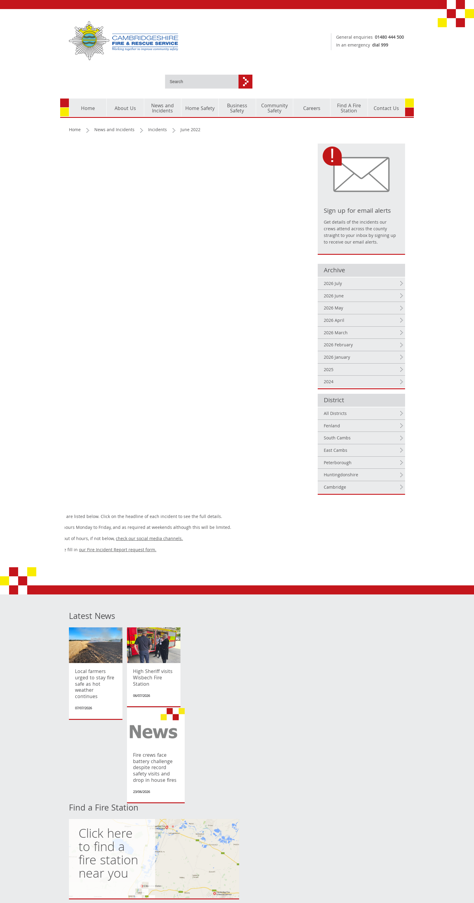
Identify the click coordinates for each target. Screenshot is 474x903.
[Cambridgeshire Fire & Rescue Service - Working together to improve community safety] (150, 40)
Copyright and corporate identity (87, 723)
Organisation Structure (207, 710)
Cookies (77, 735)
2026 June (344, 274)
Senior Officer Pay (202, 736)
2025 (338, 348)
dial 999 (377, 45)
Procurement (197, 718)
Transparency (209, 697)
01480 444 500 (386, 37)
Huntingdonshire (351, 453)
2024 (338, 360)
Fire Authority (140, 718)
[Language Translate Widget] (93, 761)
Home (75, 101)
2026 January (347, 336)
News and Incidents (115, 101)
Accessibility (81, 752)
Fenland (342, 404)
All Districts (345, 392)
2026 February (348, 324)
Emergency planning (147, 736)
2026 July (343, 262)
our (200, 165)
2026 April (344, 299)
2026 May (343, 287)
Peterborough (348, 441)
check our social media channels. (232, 153)
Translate (84, 775)
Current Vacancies (145, 727)
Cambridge (345, 466)
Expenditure (196, 727)
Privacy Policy (82, 743)
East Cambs (345, 429)
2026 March (346, 311)
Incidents (157, 101)
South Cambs (347, 417)
